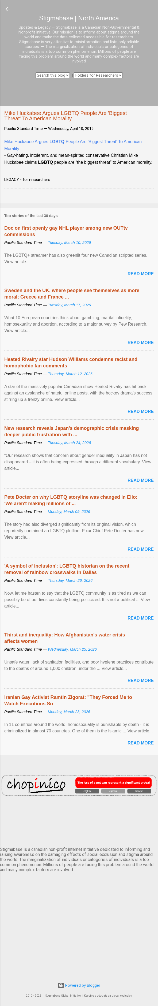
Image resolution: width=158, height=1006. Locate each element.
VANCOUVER (79, 822)
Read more (141, 273)
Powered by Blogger (79, 985)
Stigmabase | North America (79, 18)
